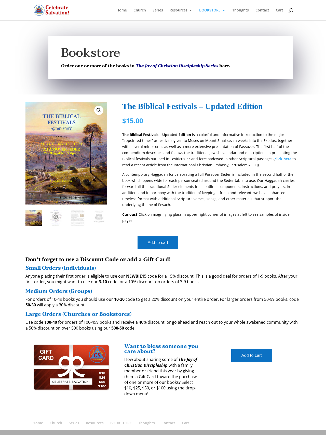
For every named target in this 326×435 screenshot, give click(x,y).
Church (139, 10)
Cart (279, 10)
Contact (262, 10)
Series (158, 10)
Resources (178, 10)
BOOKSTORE (210, 10)
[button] (98, 110)
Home (121, 10)
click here (283, 158)
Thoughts (240, 10)
